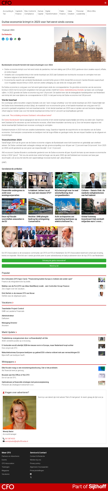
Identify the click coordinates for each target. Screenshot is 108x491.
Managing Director (9, 323)
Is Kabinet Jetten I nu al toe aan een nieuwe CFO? (39, 191)
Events (4, 460)
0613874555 (10, 439)
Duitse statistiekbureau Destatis (71, 90)
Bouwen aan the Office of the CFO (15, 375)
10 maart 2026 (87, 186)
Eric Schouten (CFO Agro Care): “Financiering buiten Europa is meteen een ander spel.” (37, 279)
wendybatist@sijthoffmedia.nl (16, 441)
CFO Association (8, 463)
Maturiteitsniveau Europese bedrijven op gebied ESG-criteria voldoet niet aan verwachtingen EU (41, 352)
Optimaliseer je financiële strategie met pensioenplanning (25, 382)
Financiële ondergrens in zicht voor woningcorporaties (13, 192)
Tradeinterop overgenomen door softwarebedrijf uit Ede (25, 338)
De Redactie (7, 34)
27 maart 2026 (61, 186)
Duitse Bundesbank (11, 120)
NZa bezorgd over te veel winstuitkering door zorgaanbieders (66, 192)
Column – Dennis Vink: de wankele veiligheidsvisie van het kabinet (93, 192)
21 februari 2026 (8, 213)
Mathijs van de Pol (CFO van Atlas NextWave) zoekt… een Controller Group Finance (35, 286)
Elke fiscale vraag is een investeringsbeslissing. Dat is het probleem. (30, 368)
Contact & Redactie (37, 456)
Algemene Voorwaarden (39, 467)
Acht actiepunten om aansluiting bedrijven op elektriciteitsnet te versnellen (66, 219)
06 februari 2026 (35, 213)
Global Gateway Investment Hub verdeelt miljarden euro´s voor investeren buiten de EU (92, 219)
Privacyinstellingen (37, 471)
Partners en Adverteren (10, 456)
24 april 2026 (7, 186)
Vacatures (7, 302)
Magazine (5, 471)
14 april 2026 (34, 186)
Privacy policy (35, 463)
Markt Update (8, 332)
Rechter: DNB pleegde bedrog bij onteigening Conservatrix (38, 219)
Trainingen (5, 467)
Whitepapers (8, 361)
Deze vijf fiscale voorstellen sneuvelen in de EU (13, 219)
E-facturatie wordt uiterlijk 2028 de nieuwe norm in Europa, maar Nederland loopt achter (37, 345)
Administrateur (8, 316)
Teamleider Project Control (13, 308)
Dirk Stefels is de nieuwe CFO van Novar (18, 293)
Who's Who (91, 11)
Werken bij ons (35, 460)
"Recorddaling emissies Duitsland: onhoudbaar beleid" (31, 115)
